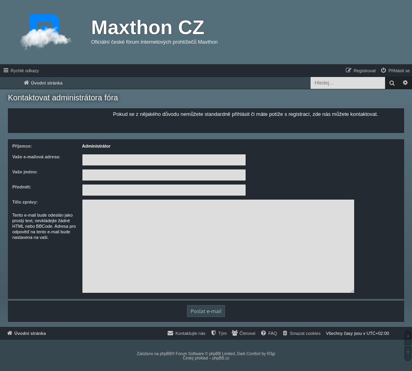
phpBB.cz (220, 358)
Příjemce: (22, 146)
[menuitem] (395, 71)
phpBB (166, 354)
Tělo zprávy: (25, 202)
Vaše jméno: (25, 171)
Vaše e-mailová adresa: (36, 156)
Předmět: (21, 187)
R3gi (271, 354)
